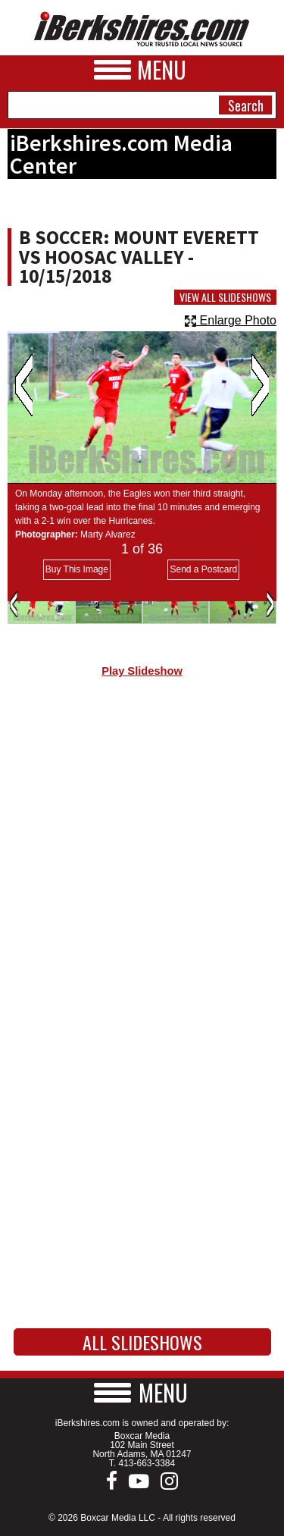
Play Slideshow (142, 671)
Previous (24, 385)
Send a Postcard (203, 569)
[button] (142, 1392)
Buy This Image (76, 569)
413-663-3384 (146, 1463)
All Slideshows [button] (142, 1342)
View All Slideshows (225, 297)
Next (260, 385)
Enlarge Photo (230, 320)
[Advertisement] (142, 853)
